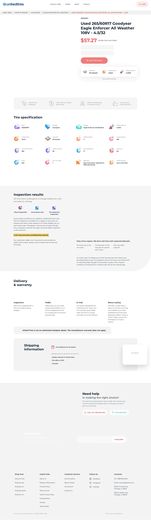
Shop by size (19, 483)
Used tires (7, 13)
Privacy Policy (45, 487)
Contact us (68, 491)
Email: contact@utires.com (124, 483)
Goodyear (35, 13)
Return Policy (69, 483)
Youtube (94, 487)
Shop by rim (19, 495)
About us (43, 479)
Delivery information (47, 483)
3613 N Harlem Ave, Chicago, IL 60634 (121, 494)
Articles (42, 502)
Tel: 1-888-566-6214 (121, 479)
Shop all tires (19, 479)
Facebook (94, 479)
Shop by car (19, 487)
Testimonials (44, 506)
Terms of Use (44, 491)
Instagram (94, 483)
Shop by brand (21, 13)
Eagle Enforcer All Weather (56, 13)
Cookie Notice (45, 498)
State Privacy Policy (47, 495)
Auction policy (69, 479)
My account (68, 487)
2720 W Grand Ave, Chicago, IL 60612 (121, 488)
